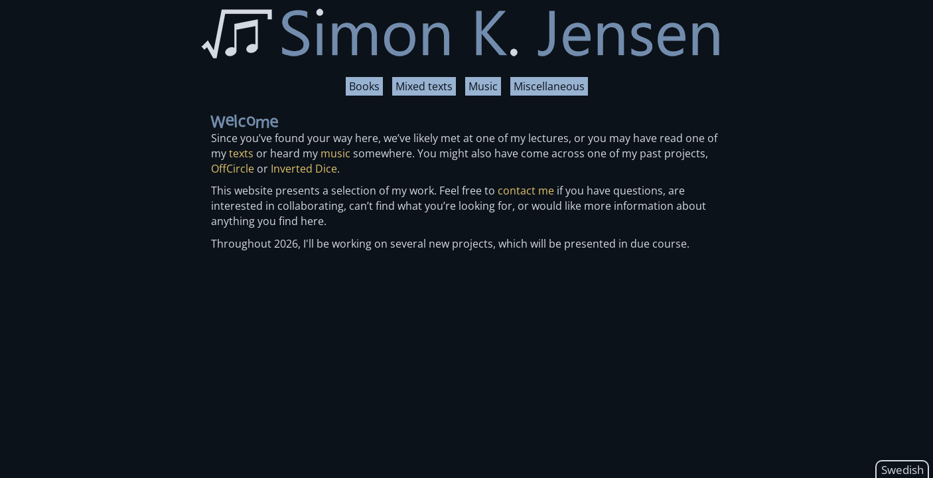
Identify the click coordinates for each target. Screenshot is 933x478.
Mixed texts (424, 86)
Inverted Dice (304, 168)
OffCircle (232, 168)
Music (483, 86)
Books (364, 86)
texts (241, 153)
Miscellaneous (549, 86)
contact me (526, 190)
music (335, 153)
